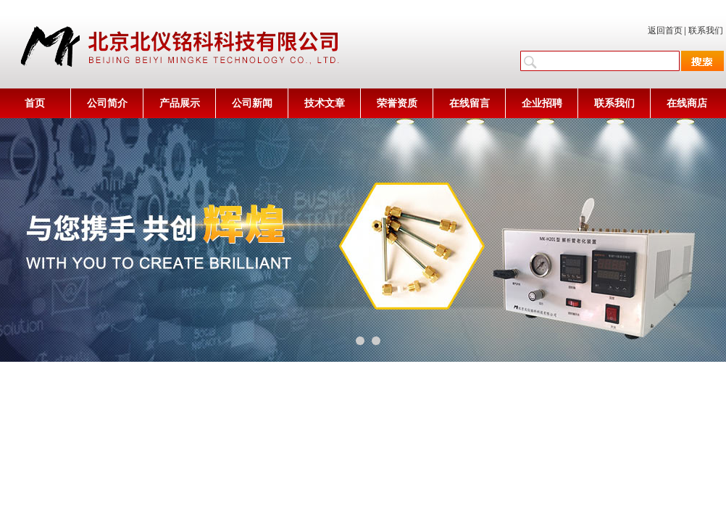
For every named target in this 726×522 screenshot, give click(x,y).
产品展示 (179, 103)
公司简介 (107, 103)
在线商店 (687, 103)
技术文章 (324, 103)
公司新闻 (252, 103)
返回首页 (665, 30)
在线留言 (469, 103)
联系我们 (705, 30)
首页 (35, 103)
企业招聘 (542, 103)
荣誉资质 (397, 103)
